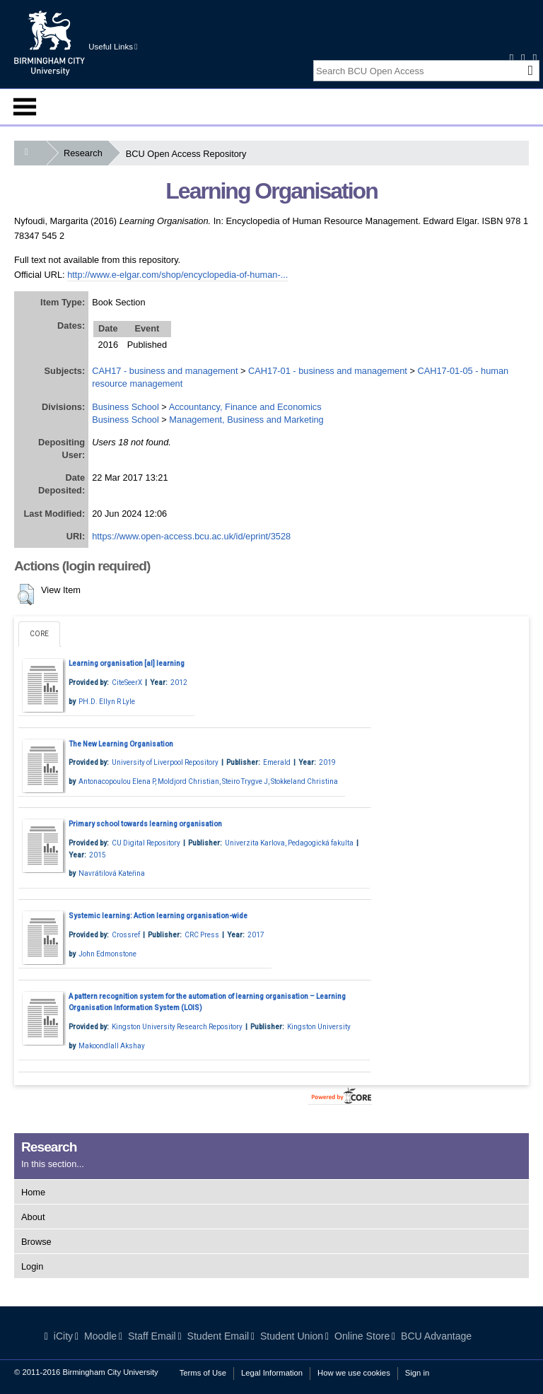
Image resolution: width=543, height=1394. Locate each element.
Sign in (417, 1373)
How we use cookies (353, 1373)
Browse (36, 1241)
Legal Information (272, 1373)
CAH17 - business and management (165, 370)
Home (33, 1192)
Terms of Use (203, 1373)
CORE (39, 634)
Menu (25, 107)
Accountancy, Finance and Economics (245, 407)
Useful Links (112, 46)
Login (32, 1266)
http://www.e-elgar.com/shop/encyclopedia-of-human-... (177, 274)
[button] (26, 594)
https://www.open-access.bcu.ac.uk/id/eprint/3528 (191, 536)
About (33, 1217)
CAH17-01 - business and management (327, 370)
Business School (125, 407)
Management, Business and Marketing (246, 419)
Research (86, 153)
